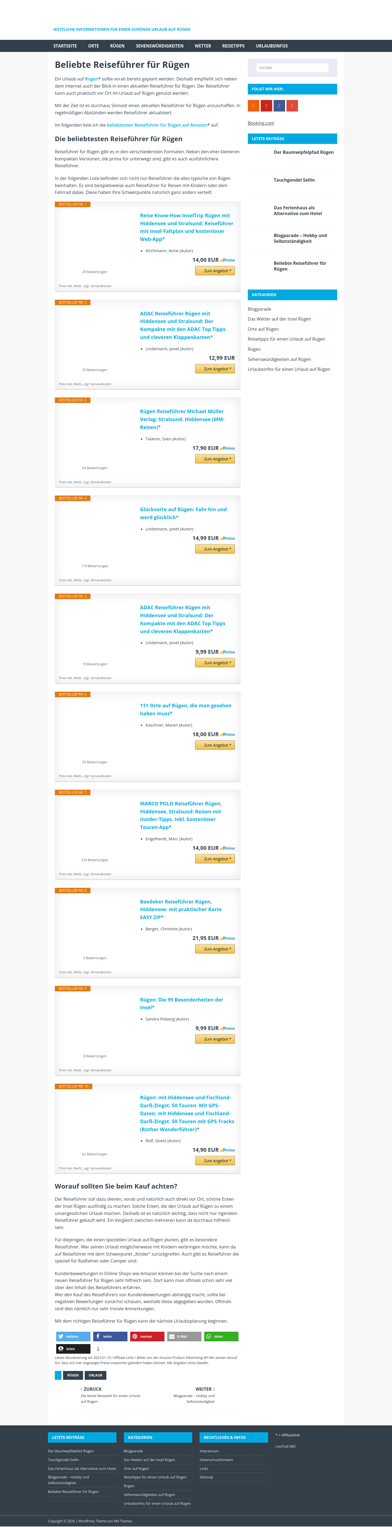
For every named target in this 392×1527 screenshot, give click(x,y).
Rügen (119, 46)
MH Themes (123, 1521)
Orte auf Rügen (263, 329)
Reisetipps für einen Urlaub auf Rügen (286, 339)
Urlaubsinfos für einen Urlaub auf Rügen (289, 370)
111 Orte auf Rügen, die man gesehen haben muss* (186, 709)
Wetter (208, 46)
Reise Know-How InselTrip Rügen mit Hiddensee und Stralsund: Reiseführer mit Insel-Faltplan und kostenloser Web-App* (186, 227)
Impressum (209, 1451)
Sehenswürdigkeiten (164, 46)
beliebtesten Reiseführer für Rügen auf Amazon (157, 126)
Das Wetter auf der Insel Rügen (279, 319)
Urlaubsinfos (280, 46)
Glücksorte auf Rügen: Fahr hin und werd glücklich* (183, 514)
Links (204, 1468)
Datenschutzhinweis (216, 1460)
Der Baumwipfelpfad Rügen (304, 153)
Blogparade (259, 309)
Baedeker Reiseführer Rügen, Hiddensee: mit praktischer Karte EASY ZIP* (181, 910)
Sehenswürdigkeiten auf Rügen (279, 360)
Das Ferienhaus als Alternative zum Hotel (298, 211)
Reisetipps (240, 46)
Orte (95, 46)
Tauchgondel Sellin (294, 180)
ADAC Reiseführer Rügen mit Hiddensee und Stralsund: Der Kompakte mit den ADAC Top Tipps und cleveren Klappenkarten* (182, 325)
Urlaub (95, 1375)
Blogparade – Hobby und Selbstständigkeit (300, 239)
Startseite (65, 46)
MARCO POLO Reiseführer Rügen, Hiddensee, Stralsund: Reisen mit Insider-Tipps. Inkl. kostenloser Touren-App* (181, 815)
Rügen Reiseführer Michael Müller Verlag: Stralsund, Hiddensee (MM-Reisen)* (182, 419)
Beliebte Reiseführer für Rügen (300, 266)
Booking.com (261, 123)
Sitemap (206, 1477)
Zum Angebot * (217, 271)
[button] (73, 1337)
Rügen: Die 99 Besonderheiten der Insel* (181, 1004)
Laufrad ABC (285, 1446)
